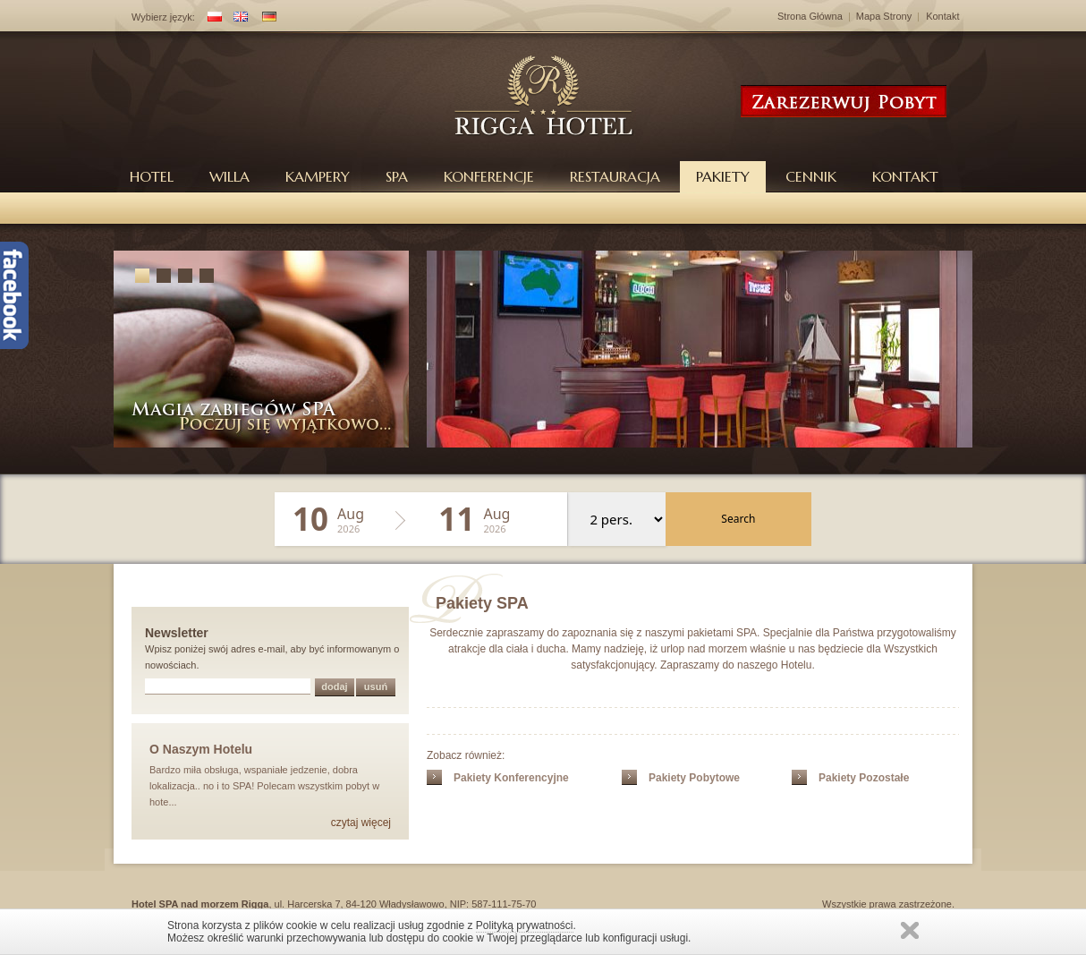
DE (265, 18)
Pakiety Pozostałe (864, 778)
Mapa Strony (884, 16)
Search (738, 518)
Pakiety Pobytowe (694, 778)
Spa (397, 176)
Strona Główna (810, 16)
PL (211, 18)
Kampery (317, 176)
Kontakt (942, 16)
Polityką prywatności (524, 925)
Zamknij (910, 930)
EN (237, 18)
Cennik (810, 176)
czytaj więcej (361, 822)
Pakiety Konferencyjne (511, 778)
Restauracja (615, 176)
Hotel (152, 176)
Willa (229, 176)
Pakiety (723, 176)
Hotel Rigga (544, 95)
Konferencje (489, 176)
